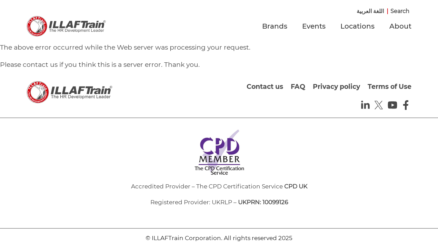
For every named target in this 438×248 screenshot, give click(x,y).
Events (314, 26)
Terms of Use (389, 87)
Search (399, 11)
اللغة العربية (370, 11)
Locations (357, 26)
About (400, 26)
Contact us (265, 87)
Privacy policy (336, 87)
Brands (274, 26)
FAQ (298, 87)
